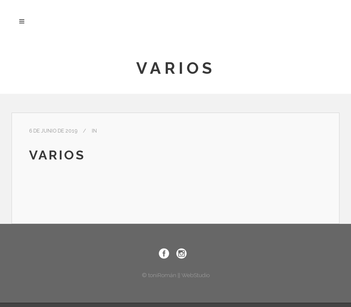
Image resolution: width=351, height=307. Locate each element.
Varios (57, 155)
